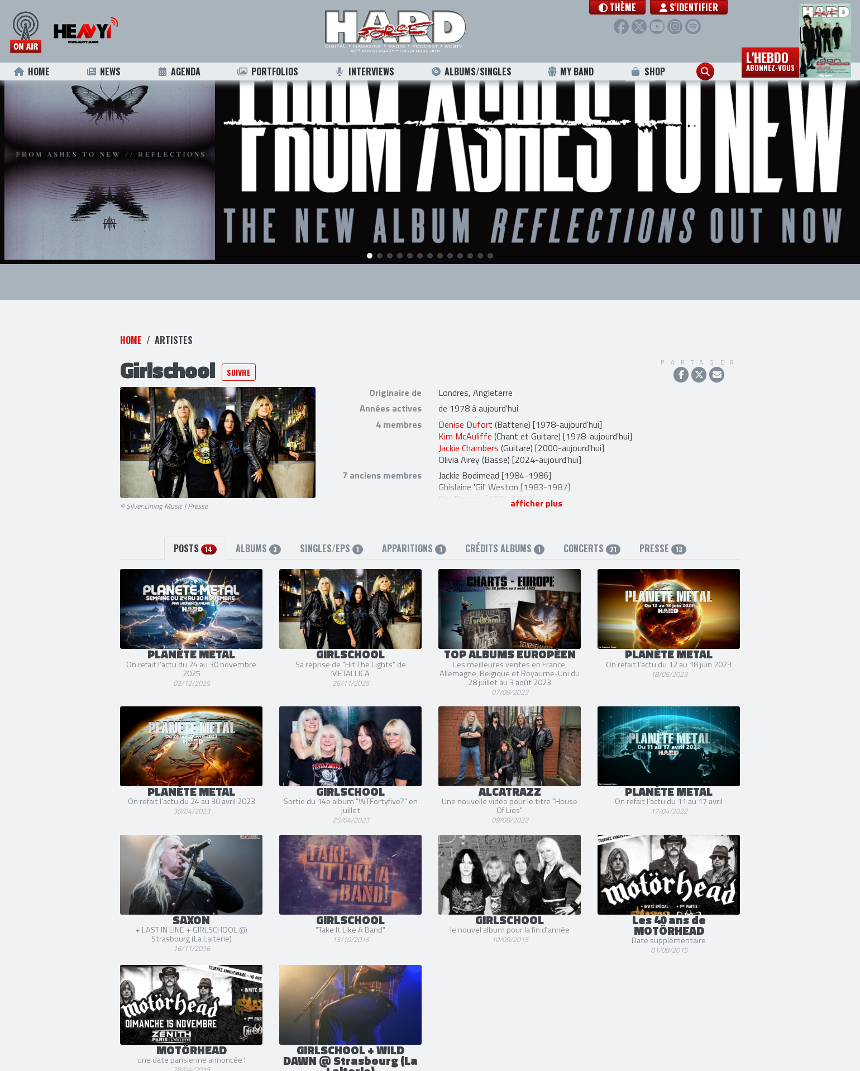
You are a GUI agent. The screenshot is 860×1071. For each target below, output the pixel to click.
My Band (570, 71)
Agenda (178, 71)
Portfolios (267, 71)
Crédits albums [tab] (504, 527)
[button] (617, 7)
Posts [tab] (195, 527)
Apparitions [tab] (414, 527)
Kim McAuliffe (465, 415)
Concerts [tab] (591, 527)
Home (31, 71)
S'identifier (689, 7)
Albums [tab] (258, 527)
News (103, 71)
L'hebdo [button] (770, 60)
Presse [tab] (662, 527)
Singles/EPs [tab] (331, 527)
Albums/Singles (471, 71)
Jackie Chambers (468, 426)
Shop (647, 71)
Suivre (239, 351)
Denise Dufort (465, 403)
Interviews (364, 71)
